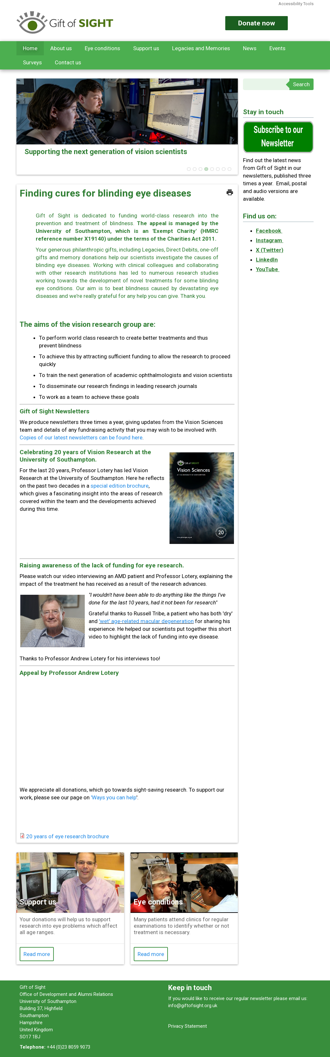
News (250, 48)
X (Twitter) (269, 250)
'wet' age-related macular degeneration (146, 621)
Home (30, 48)
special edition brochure (120, 486)
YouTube (267, 269)
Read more (37, 954)
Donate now (256, 23)
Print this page (230, 192)
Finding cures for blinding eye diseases (105, 193)
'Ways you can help (113, 797)
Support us (146, 48)
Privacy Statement (187, 1026)
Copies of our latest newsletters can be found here (81, 437)
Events (277, 48)
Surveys (32, 62)
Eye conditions (102, 48)
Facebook (269, 230)
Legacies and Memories (201, 48)
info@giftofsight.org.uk (192, 1005)
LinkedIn (267, 259)
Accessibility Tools (296, 3)
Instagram (269, 240)
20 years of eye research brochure (67, 836)
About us (61, 48)
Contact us (68, 62)
